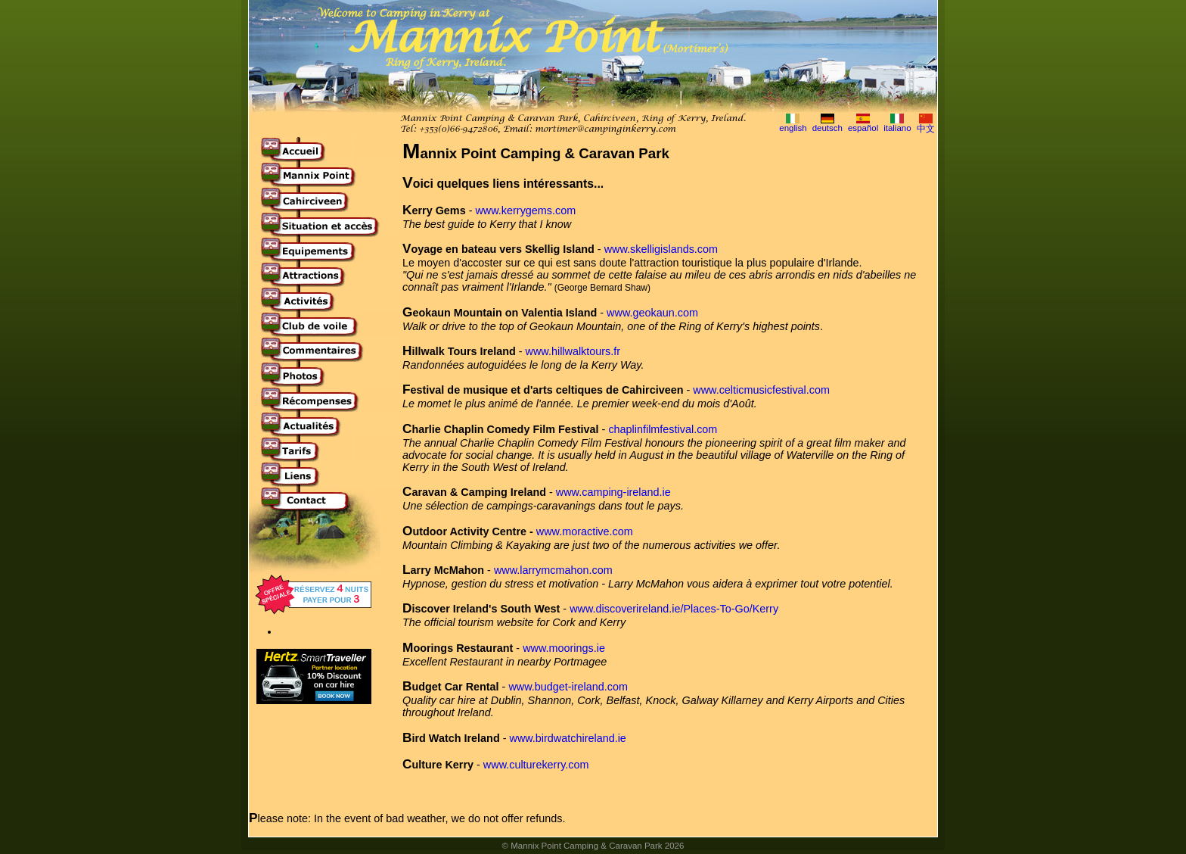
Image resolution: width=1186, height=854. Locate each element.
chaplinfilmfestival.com (662, 429)
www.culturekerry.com (536, 765)
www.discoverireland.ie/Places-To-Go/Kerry (674, 609)
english (793, 127)
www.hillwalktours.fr (573, 351)
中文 (926, 128)
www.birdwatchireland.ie (567, 738)
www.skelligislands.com (661, 249)
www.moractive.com (584, 531)
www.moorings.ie (564, 648)
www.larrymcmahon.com (553, 570)
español (863, 127)
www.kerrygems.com (525, 210)
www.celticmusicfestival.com (761, 390)
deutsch (827, 127)
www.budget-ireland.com (568, 687)
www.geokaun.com (652, 313)
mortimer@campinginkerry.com (605, 129)
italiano (897, 127)
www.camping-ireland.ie (613, 492)
